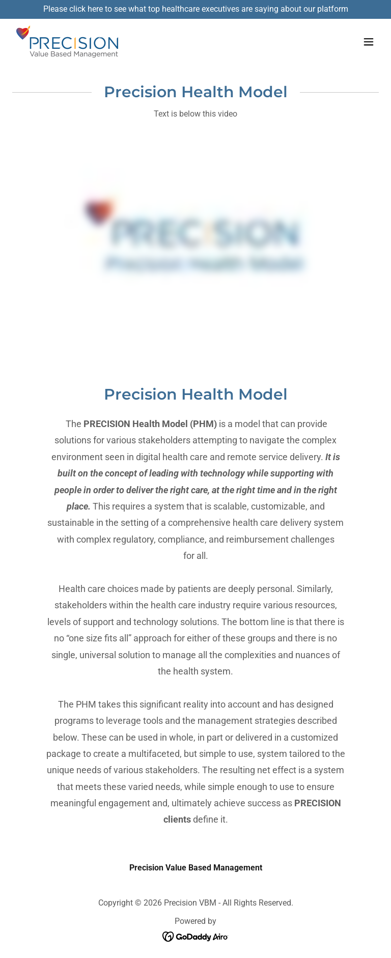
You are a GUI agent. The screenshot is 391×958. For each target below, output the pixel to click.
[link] (67, 42)
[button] (368, 42)
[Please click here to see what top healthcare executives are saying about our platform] (195, 9)
